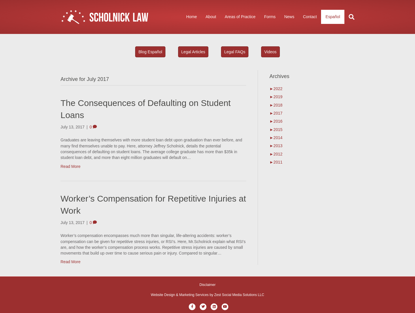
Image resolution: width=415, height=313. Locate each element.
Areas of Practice (240, 16)
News (289, 16)
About (210, 16)
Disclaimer (207, 285)
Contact (310, 16)
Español (332, 16)
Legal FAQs (234, 52)
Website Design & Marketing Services (180, 295)
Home (191, 16)
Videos (270, 52)
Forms (270, 16)
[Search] (349, 17)
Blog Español (150, 52)
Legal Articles (193, 52)
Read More (70, 166)
